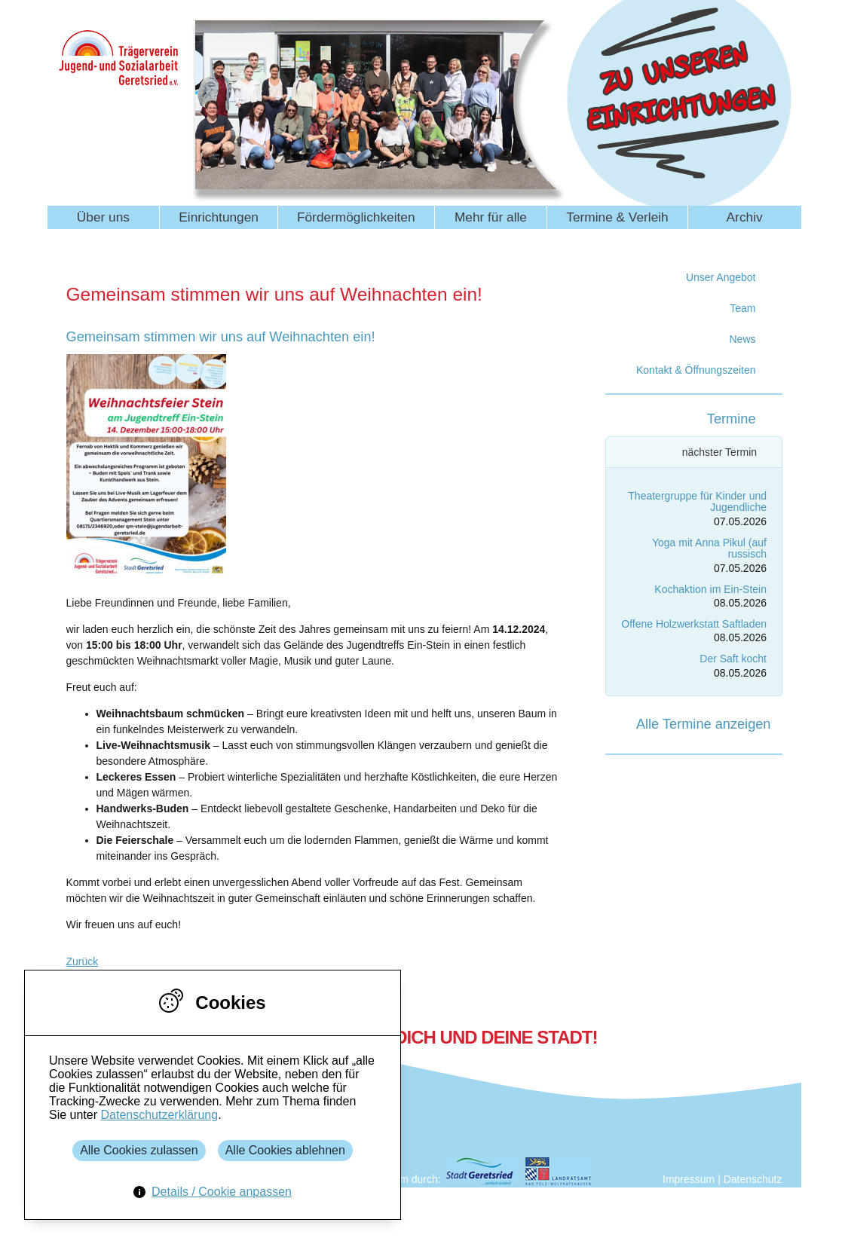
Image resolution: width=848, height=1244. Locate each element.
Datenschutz (753, 1179)
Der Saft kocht (733, 659)
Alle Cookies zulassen (139, 1150)
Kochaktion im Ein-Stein (710, 589)
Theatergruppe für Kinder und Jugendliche (697, 501)
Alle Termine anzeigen (703, 724)
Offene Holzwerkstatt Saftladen (694, 624)
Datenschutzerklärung (159, 1114)
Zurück (82, 961)
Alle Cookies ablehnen (285, 1150)
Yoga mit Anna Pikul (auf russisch (709, 548)
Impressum (689, 1179)
